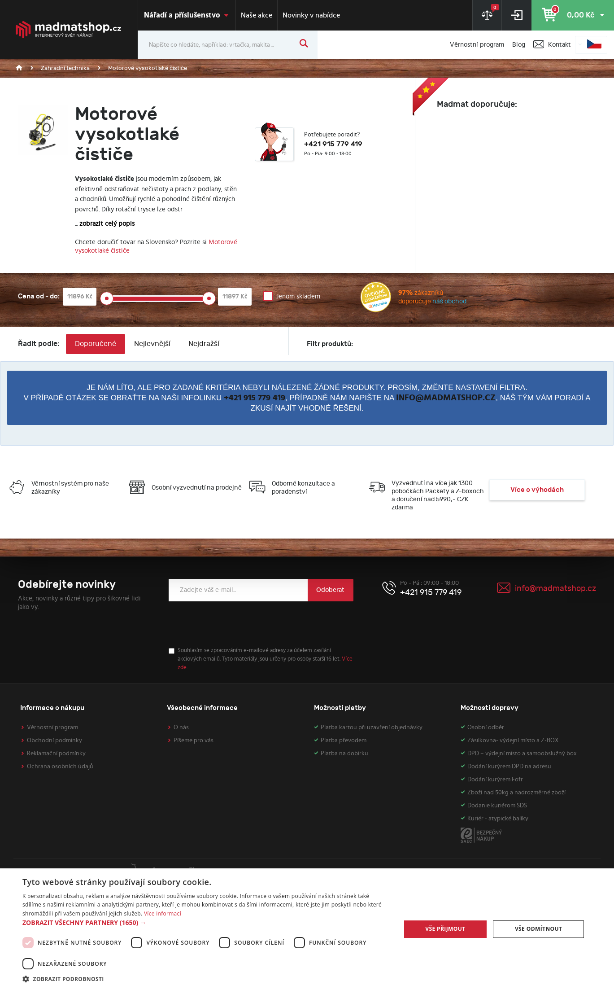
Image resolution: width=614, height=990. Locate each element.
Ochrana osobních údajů (60, 766)
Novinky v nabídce (311, 15)
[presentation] (237, 624)
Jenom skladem (298, 296)
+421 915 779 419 (254, 398)
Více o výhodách (537, 490)
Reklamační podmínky (56, 753)
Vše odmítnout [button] (538, 929)
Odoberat (330, 590)
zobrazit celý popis (107, 223)
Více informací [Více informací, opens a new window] (162, 913)
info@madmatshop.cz (446, 398)
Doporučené (95, 344)
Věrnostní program (52, 727)
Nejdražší (203, 344)
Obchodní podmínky (54, 740)
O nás (181, 727)
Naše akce (256, 15)
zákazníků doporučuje (413, 298)
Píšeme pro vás (193, 740)
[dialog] (307, 929)
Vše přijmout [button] (445, 929)
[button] (205, 922)
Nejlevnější (152, 344)
